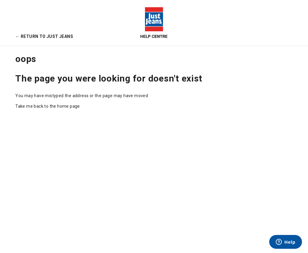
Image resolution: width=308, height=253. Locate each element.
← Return (44, 36)
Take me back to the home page (47, 106)
